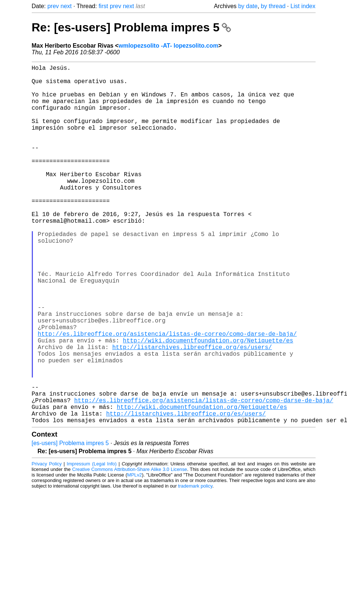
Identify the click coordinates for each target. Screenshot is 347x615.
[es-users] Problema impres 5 (70, 523)
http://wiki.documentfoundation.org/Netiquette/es (208, 402)
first (103, 6)
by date (247, 6)
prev (53, 6)
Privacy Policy (47, 543)
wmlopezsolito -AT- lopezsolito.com (168, 45)
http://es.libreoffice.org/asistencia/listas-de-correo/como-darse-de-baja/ (167, 394)
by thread (273, 6)
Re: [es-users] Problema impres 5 (131, 27)
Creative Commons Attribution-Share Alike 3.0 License (129, 549)
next (66, 6)
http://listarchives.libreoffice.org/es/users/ (192, 410)
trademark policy (195, 565)
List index (303, 6)
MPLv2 (134, 554)
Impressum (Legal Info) (92, 543)
